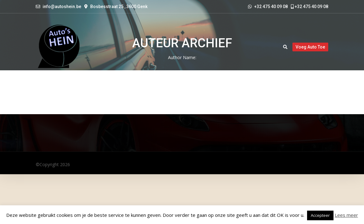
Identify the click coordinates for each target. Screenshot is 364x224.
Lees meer (346, 215)
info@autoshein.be (62, 6)
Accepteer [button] (320, 215)
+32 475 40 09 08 (309, 6)
